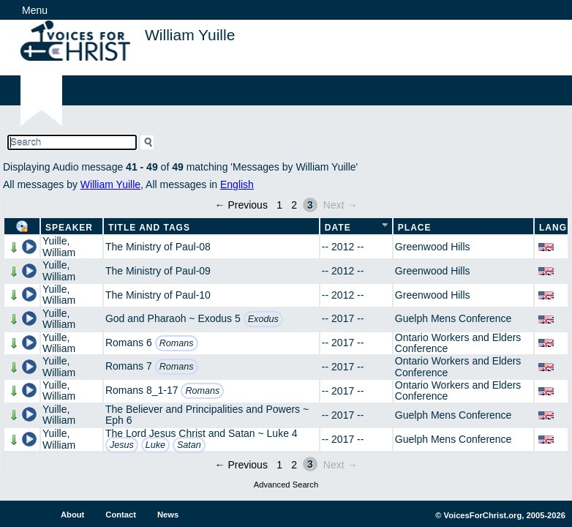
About (72, 514)
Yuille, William (58, 246)
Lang (553, 228)
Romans (176, 343)
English (237, 184)
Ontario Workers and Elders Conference (458, 343)
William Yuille (110, 184)
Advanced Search (286, 484)
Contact (120, 514)
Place (415, 228)
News (167, 514)
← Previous (241, 205)
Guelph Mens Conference (453, 318)
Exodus (263, 319)
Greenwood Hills (432, 247)
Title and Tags (149, 228)
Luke (155, 445)
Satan (189, 445)
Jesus (122, 445)
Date (338, 228)
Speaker (69, 228)
